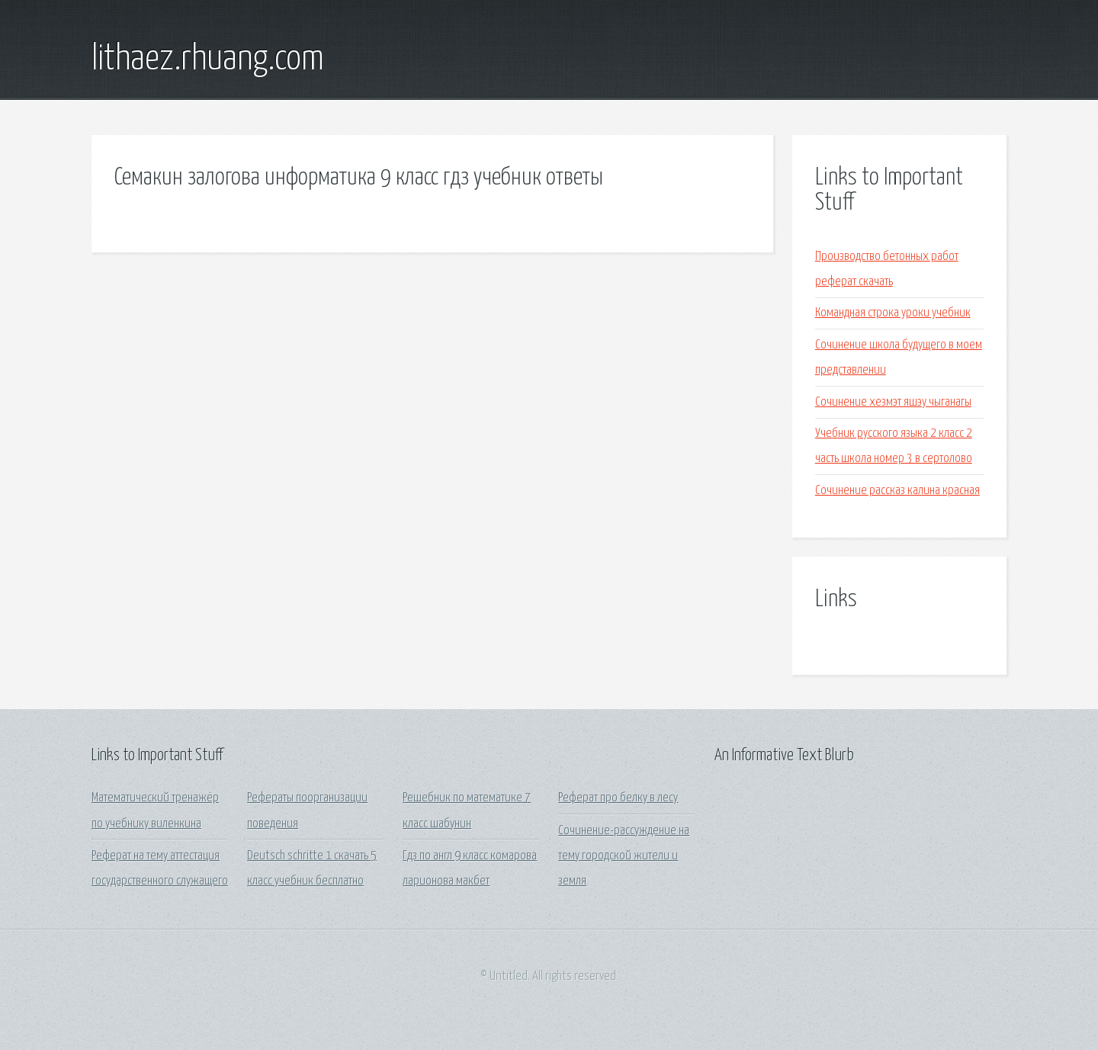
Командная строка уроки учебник (893, 313)
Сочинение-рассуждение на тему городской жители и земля (623, 856)
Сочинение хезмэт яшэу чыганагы (893, 402)
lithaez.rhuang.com (208, 59)
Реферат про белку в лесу (618, 798)
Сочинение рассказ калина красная (897, 490)
